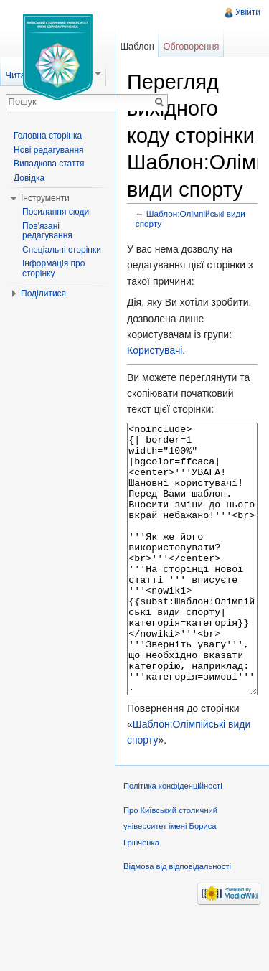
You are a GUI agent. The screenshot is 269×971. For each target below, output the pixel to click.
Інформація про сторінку (53, 268)
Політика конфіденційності (172, 839)
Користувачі (154, 350)
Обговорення (192, 46)
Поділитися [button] (43, 294)
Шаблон (137, 46)
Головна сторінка (48, 136)
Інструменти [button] (45, 198)
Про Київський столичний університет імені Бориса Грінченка (170, 880)
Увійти (247, 12)
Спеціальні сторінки (61, 250)
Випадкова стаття (49, 164)
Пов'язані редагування (47, 231)
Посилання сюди (55, 212)
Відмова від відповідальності (177, 920)
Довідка (29, 178)
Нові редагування (49, 150)
